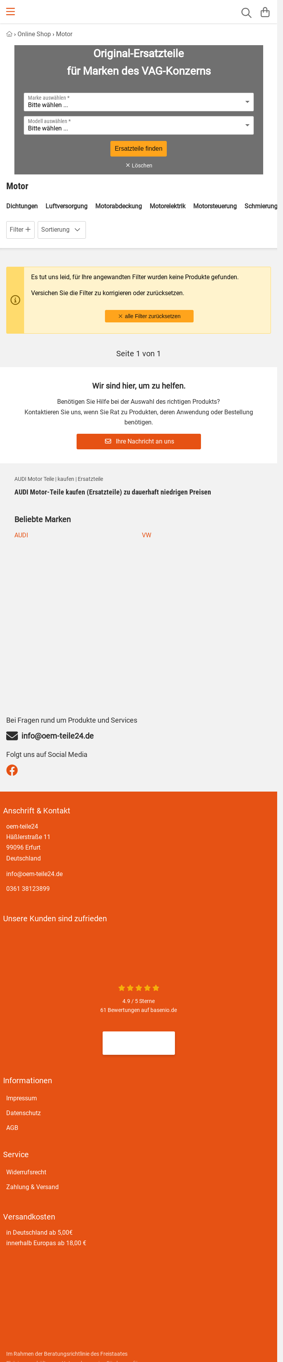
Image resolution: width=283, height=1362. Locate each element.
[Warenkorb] (265, 11)
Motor (64, 34)
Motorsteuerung (215, 206)
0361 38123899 (28, 888)
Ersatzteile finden (138, 148)
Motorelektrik (167, 206)
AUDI (21, 535)
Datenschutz (23, 1112)
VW (146, 535)
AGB (12, 1127)
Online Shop (34, 34)
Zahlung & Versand (32, 1186)
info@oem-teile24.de (34, 874)
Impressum (21, 1098)
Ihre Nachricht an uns (139, 441)
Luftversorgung (66, 206)
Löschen (138, 165)
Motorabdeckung (118, 206)
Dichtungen (22, 206)
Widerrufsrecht (26, 1171)
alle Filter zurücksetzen (149, 316)
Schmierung (261, 206)
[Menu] (11, 11)
